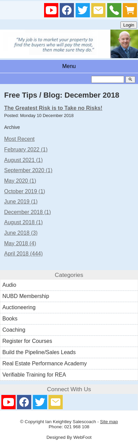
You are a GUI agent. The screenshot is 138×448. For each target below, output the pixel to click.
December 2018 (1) (27, 212)
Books (9, 318)
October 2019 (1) (24, 191)
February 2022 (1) (25, 149)
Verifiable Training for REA (34, 375)
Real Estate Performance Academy (44, 363)
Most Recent (19, 139)
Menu (69, 66)
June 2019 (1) (21, 201)
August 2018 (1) (23, 222)
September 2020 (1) (28, 170)
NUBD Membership (25, 296)
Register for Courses (27, 341)
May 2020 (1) (20, 181)
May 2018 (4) (20, 243)
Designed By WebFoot (69, 437)
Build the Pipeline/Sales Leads (39, 352)
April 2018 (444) (23, 253)
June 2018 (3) (21, 233)
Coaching (13, 330)
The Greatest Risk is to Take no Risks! (53, 108)
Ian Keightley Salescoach (70, 421)
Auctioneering (19, 307)
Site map (109, 421)
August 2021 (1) (23, 160)
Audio (9, 285)
